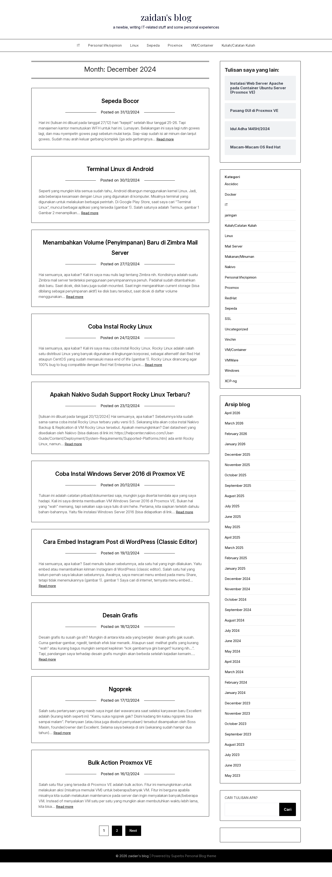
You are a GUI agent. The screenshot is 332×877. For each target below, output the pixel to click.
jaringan (231, 215)
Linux (134, 45)
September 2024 (238, 610)
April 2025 (232, 537)
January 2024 (235, 692)
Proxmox (175, 45)
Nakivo (230, 267)
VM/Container (202, 45)
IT (78, 45)
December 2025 (237, 454)
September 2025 (238, 485)
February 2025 (236, 558)
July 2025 (232, 506)
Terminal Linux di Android (120, 168)
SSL (228, 318)
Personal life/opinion (105, 45)
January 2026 (235, 444)
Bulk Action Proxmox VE (120, 784)
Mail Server (233, 246)
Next (133, 852)
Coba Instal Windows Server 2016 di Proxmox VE (120, 484)
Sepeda (153, 45)
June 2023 (233, 765)
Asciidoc (231, 184)
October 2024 (235, 599)
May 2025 (232, 527)
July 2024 (232, 630)
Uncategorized (236, 329)
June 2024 (233, 641)
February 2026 (236, 434)
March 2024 (234, 672)
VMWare (231, 360)
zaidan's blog (166, 16)
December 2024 (237, 579)
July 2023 (232, 755)
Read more (165, 139)
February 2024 (236, 682)
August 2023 (234, 744)
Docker (230, 194)
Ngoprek (120, 710)
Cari (287, 809)
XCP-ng (231, 381)
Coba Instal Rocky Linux (120, 326)
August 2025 (234, 496)
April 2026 (232, 413)
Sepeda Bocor (120, 100)
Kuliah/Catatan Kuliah (238, 45)
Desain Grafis (120, 636)
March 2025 (234, 547)
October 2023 (235, 724)
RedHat (231, 298)
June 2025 (233, 516)
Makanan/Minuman (239, 256)
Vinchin (230, 339)
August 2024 (234, 620)
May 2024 (232, 651)
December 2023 (237, 703)
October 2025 (235, 475)
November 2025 (237, 465)
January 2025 (235, 568)
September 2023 (238, 734)
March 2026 (234, 423)
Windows (232, 370)
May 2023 (232, 775)
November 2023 (237, 713)
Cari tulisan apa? (241, 797)
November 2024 (237, 589)
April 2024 (232, 661)
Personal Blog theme (200, 870)
